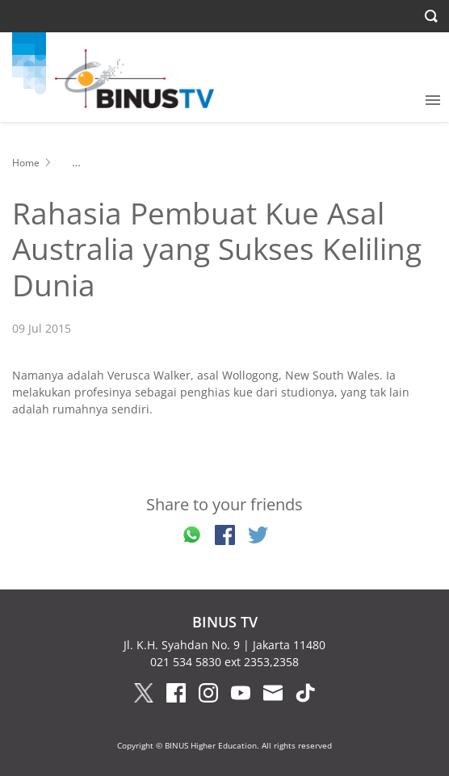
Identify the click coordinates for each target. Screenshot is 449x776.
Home (26, 163)
